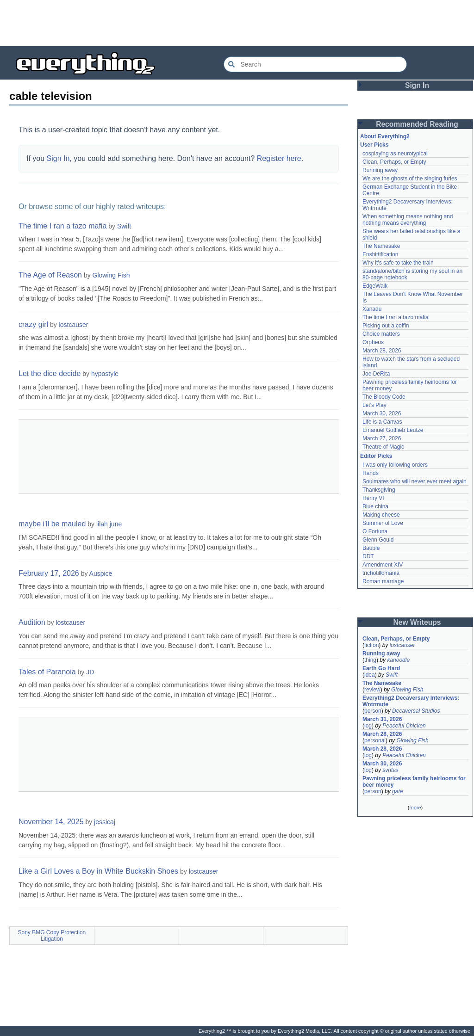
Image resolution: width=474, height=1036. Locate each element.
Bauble (371, 548)
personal (375, 740)
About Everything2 (385, 136)
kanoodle (398, 660)
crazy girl (33, 324)
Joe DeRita (376, 373)
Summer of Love (382, 523)
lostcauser (73, 324)
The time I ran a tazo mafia (62, 226)
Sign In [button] (417, 85)
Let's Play (374, 405)
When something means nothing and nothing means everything (407, 219)
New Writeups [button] (417, 622)
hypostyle (104, 373)
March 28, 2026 (381, 350)
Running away (380, 170)
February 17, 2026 (49, 573)
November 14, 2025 (51, 822)
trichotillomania (380, 573)
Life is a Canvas (382, 422)
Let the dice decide (50, 373)
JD (90, 672)
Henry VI (373, 498)
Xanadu (371, 309)
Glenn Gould (377, 539)
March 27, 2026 (381, 438)
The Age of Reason (50, 275)
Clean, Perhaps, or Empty (394, 162)
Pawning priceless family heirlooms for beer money (414, 781)
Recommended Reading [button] (417, 124)
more (415, 807)
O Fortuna (374, 531)
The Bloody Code (383, 397)
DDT (368, 556)
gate (397, 791)
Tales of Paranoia (47, 672)
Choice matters (381, 334)
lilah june (109, 524)
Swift (124, 226)
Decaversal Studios (416, 711)
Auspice (100, 573)
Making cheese (381, 515)
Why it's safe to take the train (398, 262)
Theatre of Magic (383, 447)
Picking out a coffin (385, 325)
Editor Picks (376, 456)
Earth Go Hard (381, 668)
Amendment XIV (382, 564)
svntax (390, 770)
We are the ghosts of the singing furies (409, 178)
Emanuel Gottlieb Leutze (392, 430)
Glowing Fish (111, 275)
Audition (32, 622)
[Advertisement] (237, 23)
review (372, 689)
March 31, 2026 (382, 719)
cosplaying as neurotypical (395, 153)
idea (369, 675)
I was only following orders (395, 465)
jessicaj (104, 822)
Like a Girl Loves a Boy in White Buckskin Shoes (98, 871)
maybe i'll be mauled (52, 524)
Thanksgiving (378, 490)
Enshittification (380, 254)
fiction (371, 645)
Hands (370, 473)
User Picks (374, 145)
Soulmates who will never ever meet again (414, 481)
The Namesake (381, 246)
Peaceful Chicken (403, 725)
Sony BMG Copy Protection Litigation (52, 935)
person (372, 711)
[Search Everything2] (315, 64)
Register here (279, 158)
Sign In (58, 158)
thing (370, 660)
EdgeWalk (374, 286)
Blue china (375, 506)
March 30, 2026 (381, 413)
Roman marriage (383, 581)
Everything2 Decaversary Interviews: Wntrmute (410, 701)
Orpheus (373, 342)
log (368, 725)
